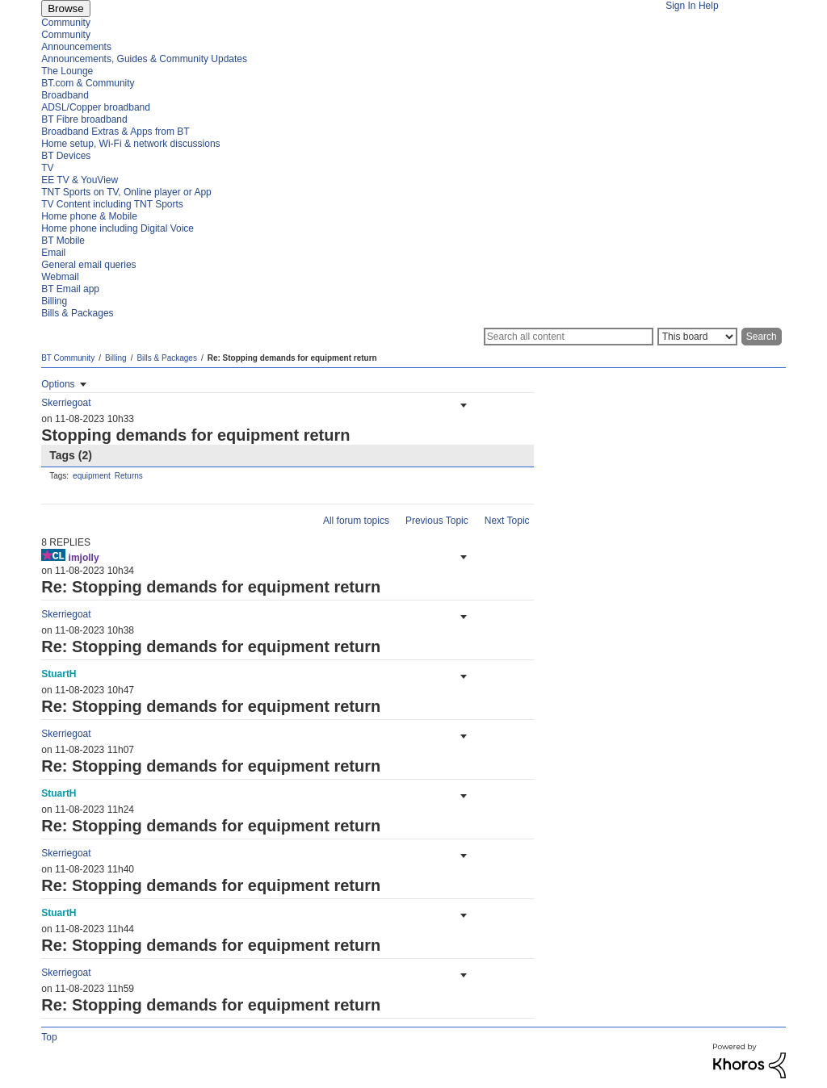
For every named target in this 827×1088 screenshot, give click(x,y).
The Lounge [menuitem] (67, 71)
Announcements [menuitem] (76, 46)
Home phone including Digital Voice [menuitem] (117, 228)
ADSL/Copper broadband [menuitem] (95, 107)
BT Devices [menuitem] (65, 155)
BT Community (67, 358)
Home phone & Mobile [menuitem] (89, 216)
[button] (461, 405)
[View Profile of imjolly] (84, 557)
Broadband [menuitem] (65, 95)
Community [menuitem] (65, 22)
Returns (129, 475)
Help (709, 5)
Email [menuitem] (53, 252)
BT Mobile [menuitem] (63, 240)
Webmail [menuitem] (59, 276)
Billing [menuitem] (54, 301)
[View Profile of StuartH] (58, 674)
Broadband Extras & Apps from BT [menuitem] (115, 131)
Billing (116, 358)
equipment (92, 475)
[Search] (568, 336)
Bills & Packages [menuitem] (77, 313)
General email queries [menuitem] (88, 264)
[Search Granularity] (697, 336)
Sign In (680, 5)
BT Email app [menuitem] (70, 289)
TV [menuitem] (47, 168)
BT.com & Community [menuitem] (87, 83)
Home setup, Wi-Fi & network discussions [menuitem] (130, 143)
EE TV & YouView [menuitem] (79, 180)
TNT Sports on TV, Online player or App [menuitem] (126, 192)
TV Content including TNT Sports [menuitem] (112, 204)
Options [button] (57, 384)
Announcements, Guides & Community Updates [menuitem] (144, 59)
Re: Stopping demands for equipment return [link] (292, 358)
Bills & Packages (166, 358)
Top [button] (49, 1037)
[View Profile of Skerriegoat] (65, 402)
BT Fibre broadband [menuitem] (84, 119)
